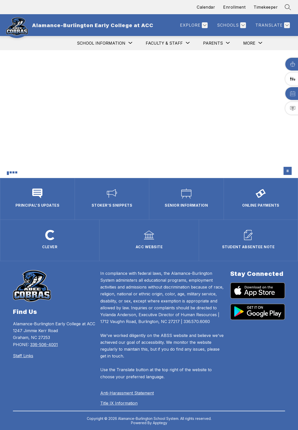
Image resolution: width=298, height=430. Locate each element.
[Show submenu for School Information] (101, 43)
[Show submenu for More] (249, 43)
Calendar (206, 7)
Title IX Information (119, 403)
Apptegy (160, 423)
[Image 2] (11, 172)
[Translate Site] (272, 25)
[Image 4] (16, 172)
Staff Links (23, 355)
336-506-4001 (44, 344)
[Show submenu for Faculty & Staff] (164, 43)
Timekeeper (266, 7)
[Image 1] (8, 173)
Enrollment (234, 7)
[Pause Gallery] (288, 171)
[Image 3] (13, 172)
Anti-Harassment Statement (127, 393)
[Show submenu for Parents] (213, 43)
